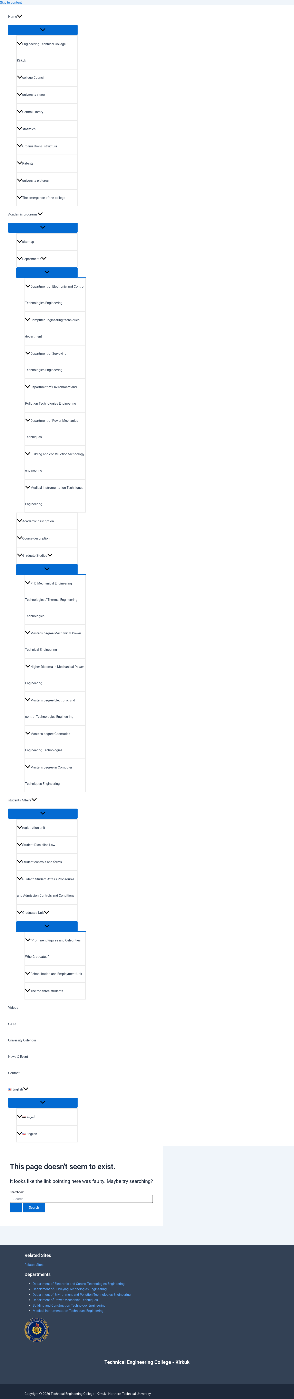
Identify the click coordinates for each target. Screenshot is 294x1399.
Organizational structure (37, 146)
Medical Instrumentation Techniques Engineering (54, 496)
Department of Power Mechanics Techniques (51, 429)
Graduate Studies (34, 556)
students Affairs (22, 800)
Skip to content (11, 2)
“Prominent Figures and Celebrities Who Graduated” (53, 948)
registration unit (31, 828)
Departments (32, 259)
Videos (13, 1008)
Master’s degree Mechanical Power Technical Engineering (53, 641)
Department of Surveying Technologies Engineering (45, 362)
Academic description (35, 521)
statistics (26, 129)
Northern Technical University (129, 1394)
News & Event (18, 1057)
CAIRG (13, 1024)
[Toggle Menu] (43, 30)
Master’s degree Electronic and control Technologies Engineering (50, 708)
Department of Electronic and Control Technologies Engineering (54, 295)
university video (31, 95)
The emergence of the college (41, 198)
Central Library (30, 112)
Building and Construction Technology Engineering (69, 1305)
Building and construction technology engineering (54, 462)
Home (15, 17)
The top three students (44, 991)
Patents (25, 163)
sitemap (25, 242)
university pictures (33, 181)
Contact (14, 1073)
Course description (33, 538)
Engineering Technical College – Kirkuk (43, 52)
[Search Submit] (16, 1207)
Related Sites (33, 1265)
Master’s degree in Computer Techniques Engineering (48, 775)
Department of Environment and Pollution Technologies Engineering (51, 395)
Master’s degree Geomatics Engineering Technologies (47, 742)
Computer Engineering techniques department (52, 328)
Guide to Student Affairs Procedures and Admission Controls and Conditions (46, 887)
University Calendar (22, 1040)
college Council (31, 78)
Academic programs (25, 214)
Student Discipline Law (36, 845)
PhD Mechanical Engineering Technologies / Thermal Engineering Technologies (51, 599)
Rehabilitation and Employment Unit (53, 974)
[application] (19, 17)
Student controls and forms (39, 862)
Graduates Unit (33, 913)
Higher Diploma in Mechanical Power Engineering (54, 675)
